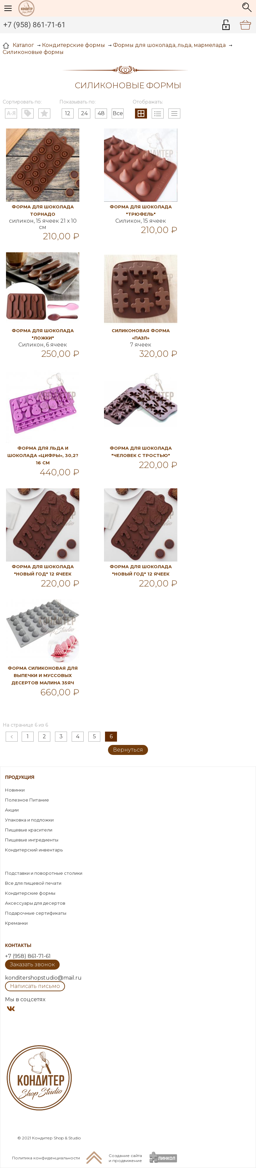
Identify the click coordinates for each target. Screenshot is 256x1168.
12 (67, 113)
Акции (12, 810)
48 (101, 113)
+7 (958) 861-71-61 (34, 25)
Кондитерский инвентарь (34, 849)
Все (118, 113)
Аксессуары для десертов (35, 903)
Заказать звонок (32, 964)
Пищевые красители (28, 829)
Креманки (16, 923)
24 (84, 113)
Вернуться (128, 750)
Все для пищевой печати (33, 883)
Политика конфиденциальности (46, 1157)
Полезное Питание (27, 800)
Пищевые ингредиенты (31, 839)
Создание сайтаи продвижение (125, 1158)
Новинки (15, 790)
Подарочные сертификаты (35, 913)
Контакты (18, 945)
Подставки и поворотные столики (43, 873)
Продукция (19, 777)
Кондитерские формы (30, 893)
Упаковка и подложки (29, 819)
